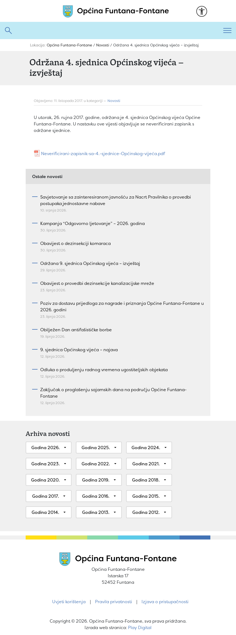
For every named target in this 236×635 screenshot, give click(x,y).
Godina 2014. (45, 512)
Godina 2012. (146, 512)
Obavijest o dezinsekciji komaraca (75, 243)
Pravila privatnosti (113, 602)
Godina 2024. (146, 447)
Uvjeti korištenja (69, 602)
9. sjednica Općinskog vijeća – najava (79, 350)
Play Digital (139, 627)
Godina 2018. (146, 480)
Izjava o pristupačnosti (164, 602)
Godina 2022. (96, 464)
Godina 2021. (146, 464)
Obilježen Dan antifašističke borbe (76, 330)
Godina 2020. (45, 480)
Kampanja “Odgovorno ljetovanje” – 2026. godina (92, 223)
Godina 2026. (45, 447)
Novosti (113, 100)
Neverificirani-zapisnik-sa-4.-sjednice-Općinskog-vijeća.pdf (103, 153)
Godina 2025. (96, 447)
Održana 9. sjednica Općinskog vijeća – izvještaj (90, 263)
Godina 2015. (146, 496)
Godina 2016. (95, 496)
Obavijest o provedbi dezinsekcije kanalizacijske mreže (97, 283)
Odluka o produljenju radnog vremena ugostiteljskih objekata (104, 370)
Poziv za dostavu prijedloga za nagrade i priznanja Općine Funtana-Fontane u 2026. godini (122, 306)
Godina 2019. (95, 480)
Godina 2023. (45, 464)
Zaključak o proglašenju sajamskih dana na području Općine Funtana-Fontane (113, 393)
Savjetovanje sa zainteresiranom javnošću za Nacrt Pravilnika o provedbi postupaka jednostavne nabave (115, 200)
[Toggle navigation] (227, 30)
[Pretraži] (109, 30)
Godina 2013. (95, 512)
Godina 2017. (45, 496)
